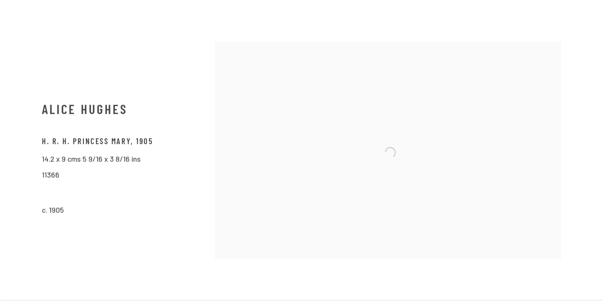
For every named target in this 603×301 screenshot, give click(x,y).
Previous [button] (18, 150)
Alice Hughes (85, 112)
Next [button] (585, 150)
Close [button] (588, 19)
